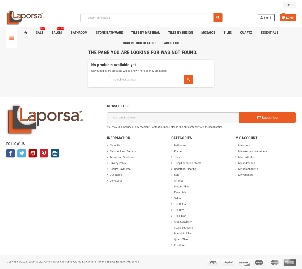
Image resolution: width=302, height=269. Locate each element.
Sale (176, 174)
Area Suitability (183, 221)
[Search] (151, 17)
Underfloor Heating (185, 168)
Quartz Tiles (181, 239)
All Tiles (179, 180)
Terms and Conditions (122, 157)
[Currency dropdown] (289, 5)
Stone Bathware (183, 227)
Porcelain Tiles (183, 233)
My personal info (248, 168)
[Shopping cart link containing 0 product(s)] (288, 17)
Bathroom (180, 145)
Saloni (177, 198)
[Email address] (173, 117)
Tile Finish (180, 215)
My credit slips (246, 157)
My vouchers (245, 174)
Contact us (116, 180)
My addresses (246, 163)
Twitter (21, 153)
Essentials (180, 192)
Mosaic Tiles (181, 186)
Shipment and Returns (123, 151)
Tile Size (179, 210)
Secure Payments (120, 168)
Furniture (179, 245)
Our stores (116, 174)
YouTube (33, 153)
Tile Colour (180, 204)
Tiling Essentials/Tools (187, 163)
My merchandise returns (252, 151)
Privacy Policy (118, 163)
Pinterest (44, 153)
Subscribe (267, 118)
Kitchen (178, 151)
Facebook (10, 153)
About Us (115, 145)
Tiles (177, 157)
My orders (244, 145)
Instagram (55, 153)
